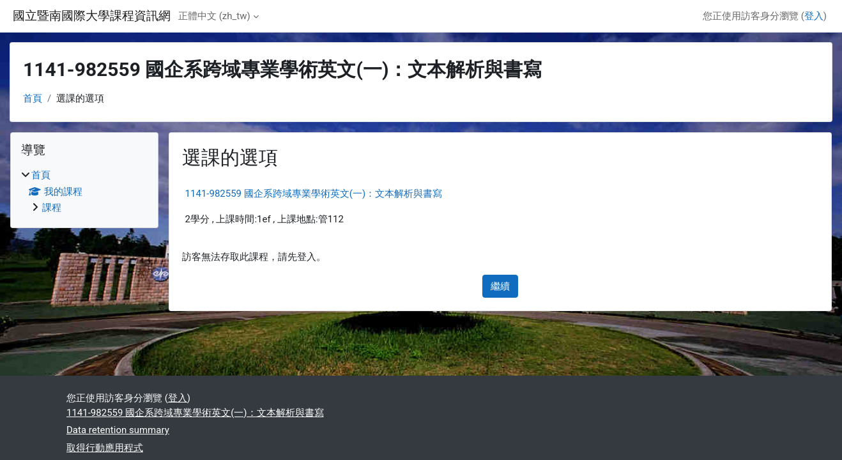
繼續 (500, 286)
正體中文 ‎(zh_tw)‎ (214, 16)
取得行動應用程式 (104, 448)
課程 (51, 207)
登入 (813, 16)
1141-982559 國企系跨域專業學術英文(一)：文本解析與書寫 (314, 193)
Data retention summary (117, 430)
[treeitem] (84, 191)
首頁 (32, 98)
